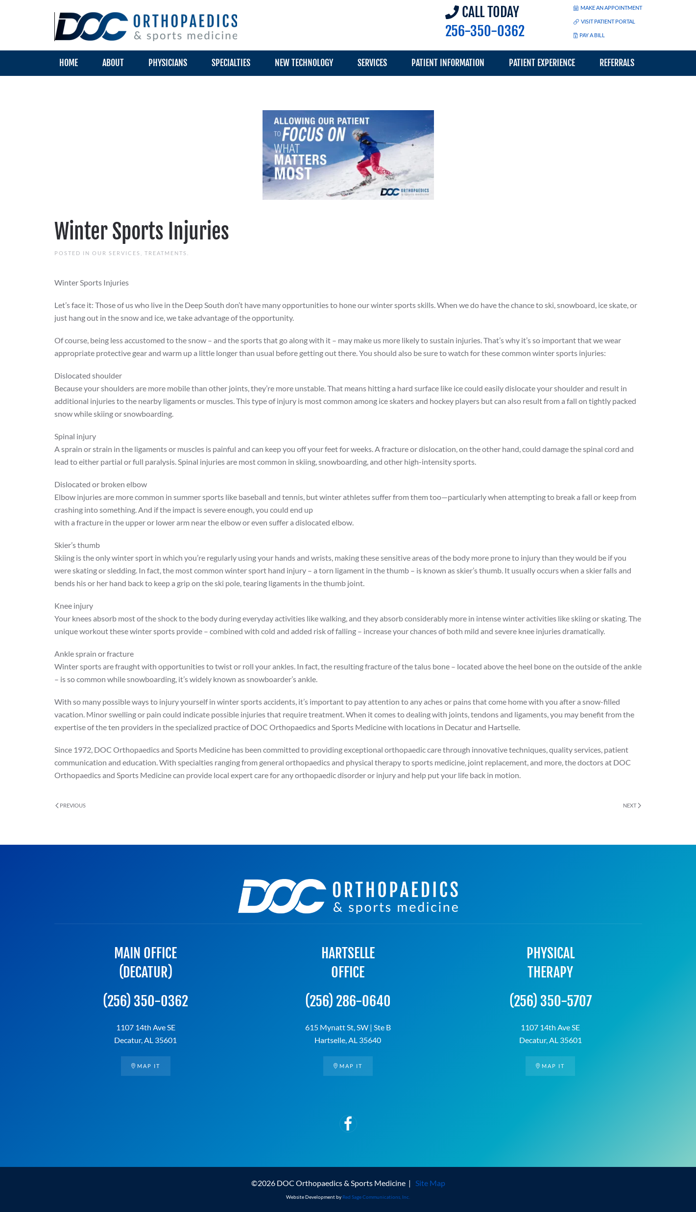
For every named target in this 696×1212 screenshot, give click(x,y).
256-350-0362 (485, 31)
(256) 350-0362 (145, 1001)
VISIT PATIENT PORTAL (604, 21)
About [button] (113, 62)
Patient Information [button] (447, 62)
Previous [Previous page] (70, 805)
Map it (145, 1066)
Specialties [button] (231, 62)
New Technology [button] (304, 62)
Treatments (165, 253)
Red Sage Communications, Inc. (376, 1197)
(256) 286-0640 (348, 1001)
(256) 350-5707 (550, 1001)
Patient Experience (542, 62)
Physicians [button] (167, 62)
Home (68, 62)
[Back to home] (146, 26)
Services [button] (372, 62)
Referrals (617, 62)
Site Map (430, 1183)
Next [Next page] (632, 805)
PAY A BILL (589, 35)
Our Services (116, 253)
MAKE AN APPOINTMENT (608, 7)
